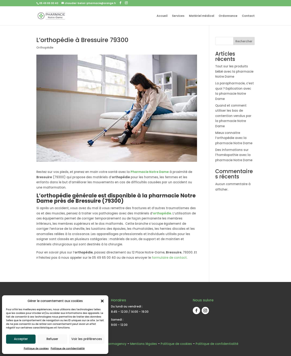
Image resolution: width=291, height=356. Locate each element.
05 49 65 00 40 (48, 3)
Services (178, 16)
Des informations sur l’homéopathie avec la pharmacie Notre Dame (233, 155)
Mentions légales (143, 344)
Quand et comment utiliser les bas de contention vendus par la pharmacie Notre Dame (233, 115)
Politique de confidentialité (68, 348)
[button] (102, 301)
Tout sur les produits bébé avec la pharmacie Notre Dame (234, 71)
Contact (248, 16)
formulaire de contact (169, 257)
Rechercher (243, 41)
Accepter (21, 339)
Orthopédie (44, 48)
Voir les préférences (86, 339)
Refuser (52, 339)
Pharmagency (115, 344)
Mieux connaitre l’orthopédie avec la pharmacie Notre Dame (233, 138)
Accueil (162, 16)
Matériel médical (201, 16)
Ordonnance (228, 16)
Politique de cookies (36, 348)
